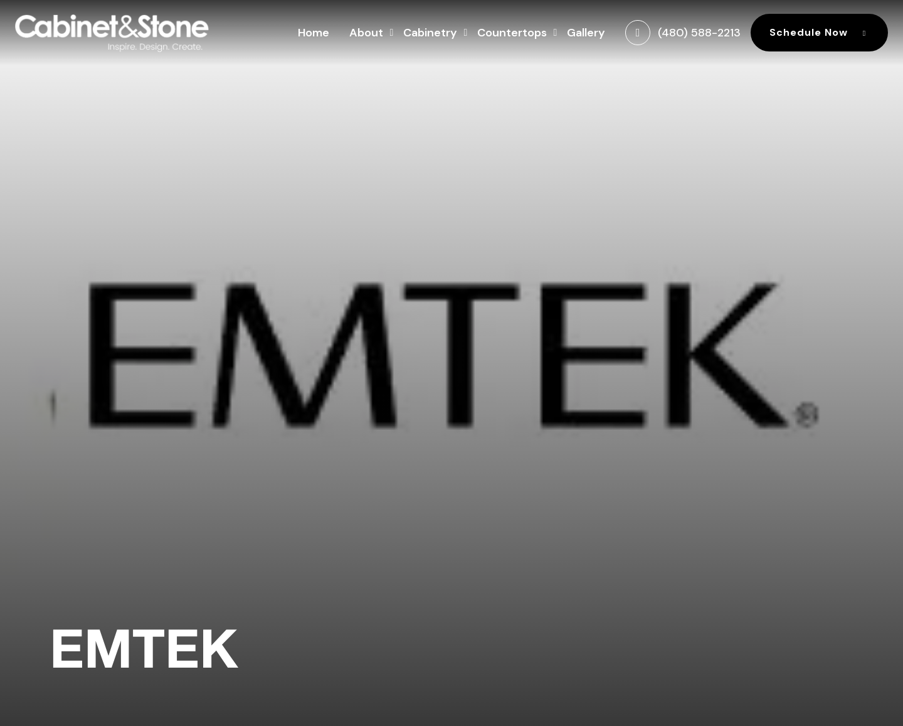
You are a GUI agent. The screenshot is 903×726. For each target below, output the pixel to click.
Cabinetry (430, 31)
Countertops (512, 31)
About (366, 31)
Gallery (586, 32)
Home (313, 32)
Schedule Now (819, 32)
